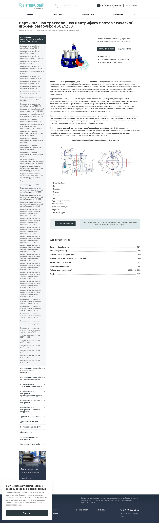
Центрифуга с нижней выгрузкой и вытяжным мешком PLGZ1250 (32, 115)
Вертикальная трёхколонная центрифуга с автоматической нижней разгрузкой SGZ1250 (31, 190)
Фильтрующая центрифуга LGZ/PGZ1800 (30, 336)
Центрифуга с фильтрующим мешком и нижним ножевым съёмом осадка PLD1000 (30, 323)
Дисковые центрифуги (29, 422)
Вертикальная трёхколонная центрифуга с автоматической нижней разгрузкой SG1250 (31, 169)
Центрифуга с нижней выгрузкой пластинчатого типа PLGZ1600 (32, 110)
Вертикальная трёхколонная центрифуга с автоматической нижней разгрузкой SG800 (31, 183)
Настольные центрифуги (30, 427)
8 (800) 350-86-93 (111, 5)
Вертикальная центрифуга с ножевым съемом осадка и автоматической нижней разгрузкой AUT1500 (30, 266)
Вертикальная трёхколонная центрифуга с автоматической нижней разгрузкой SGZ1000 (31, 197)
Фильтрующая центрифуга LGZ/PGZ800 (30, 361)
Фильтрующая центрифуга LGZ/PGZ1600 (30, 341)
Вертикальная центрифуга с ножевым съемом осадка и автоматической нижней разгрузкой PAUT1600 (30, 248)
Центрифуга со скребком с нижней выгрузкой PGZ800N (30, 105)
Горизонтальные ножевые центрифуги (31, 402)
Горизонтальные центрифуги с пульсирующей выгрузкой (31, 393)
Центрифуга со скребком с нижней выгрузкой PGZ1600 (30, 88)
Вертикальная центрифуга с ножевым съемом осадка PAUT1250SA (30, 99)
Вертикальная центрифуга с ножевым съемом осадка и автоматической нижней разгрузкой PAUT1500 (30, 239)
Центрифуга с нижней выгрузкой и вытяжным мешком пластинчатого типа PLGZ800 (32, 126)
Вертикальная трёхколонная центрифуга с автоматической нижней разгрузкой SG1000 (31, 176)
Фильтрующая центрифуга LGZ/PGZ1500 (30, 346)
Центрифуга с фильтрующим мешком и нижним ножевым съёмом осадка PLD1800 (30, 301)
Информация (89, 15)
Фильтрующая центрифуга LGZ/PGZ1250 (30, 351)
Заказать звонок (131, 5)
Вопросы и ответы (81, 510)
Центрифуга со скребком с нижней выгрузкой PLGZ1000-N (31, 57)
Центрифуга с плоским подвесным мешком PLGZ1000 (31, 120)
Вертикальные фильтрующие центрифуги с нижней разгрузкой (31, 39)
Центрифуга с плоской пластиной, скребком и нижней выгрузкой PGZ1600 (31, 133)
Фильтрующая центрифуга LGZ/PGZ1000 (30, 356)
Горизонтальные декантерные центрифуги (31, 385)
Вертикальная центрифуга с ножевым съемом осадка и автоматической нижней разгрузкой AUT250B (30, 284)
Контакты (118, 15)
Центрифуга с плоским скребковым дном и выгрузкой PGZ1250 (31, 140)
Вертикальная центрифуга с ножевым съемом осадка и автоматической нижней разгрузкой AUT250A (30, 293)
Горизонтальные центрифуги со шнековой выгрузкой (30, 410)
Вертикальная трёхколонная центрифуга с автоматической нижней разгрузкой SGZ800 (31, 204)
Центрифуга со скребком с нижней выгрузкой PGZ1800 (30, 82)
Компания (58, 15)
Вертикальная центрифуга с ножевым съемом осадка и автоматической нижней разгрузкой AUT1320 (30, 275)
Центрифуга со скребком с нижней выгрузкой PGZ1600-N (31, 67)
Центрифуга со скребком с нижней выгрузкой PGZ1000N (30, 77)
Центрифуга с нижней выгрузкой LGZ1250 (32, 72)
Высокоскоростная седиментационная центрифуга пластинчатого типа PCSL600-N (32, 161)
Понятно (27, 513)
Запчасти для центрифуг (30, 444)
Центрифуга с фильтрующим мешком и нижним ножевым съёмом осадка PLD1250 (30, 316)
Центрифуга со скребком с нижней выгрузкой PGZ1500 (30, 93)
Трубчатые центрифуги (30, 417)
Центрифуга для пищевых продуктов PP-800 (29, 62)
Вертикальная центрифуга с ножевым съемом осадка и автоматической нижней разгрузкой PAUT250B (30, 221)
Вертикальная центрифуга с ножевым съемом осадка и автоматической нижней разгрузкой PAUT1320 (30, 230)
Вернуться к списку (27, 486)
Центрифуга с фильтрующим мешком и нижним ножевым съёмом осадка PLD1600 (30, 309)
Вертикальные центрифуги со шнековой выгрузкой (31, 378)
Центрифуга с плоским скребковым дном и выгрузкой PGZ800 (31, 154)
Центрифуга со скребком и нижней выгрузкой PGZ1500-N (31, 47)
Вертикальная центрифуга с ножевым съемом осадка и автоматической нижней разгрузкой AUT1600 (30, 257)
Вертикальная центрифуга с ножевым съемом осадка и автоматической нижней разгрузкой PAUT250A (30, 212)
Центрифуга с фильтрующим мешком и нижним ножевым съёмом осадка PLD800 (30, 330)
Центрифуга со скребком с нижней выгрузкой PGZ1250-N (31, 52)
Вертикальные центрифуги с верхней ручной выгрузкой (31, 370)
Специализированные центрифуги (29, 438)
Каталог (31, 15)
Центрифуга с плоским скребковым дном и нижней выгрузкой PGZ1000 (30, 147)
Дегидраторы (26, 432)
